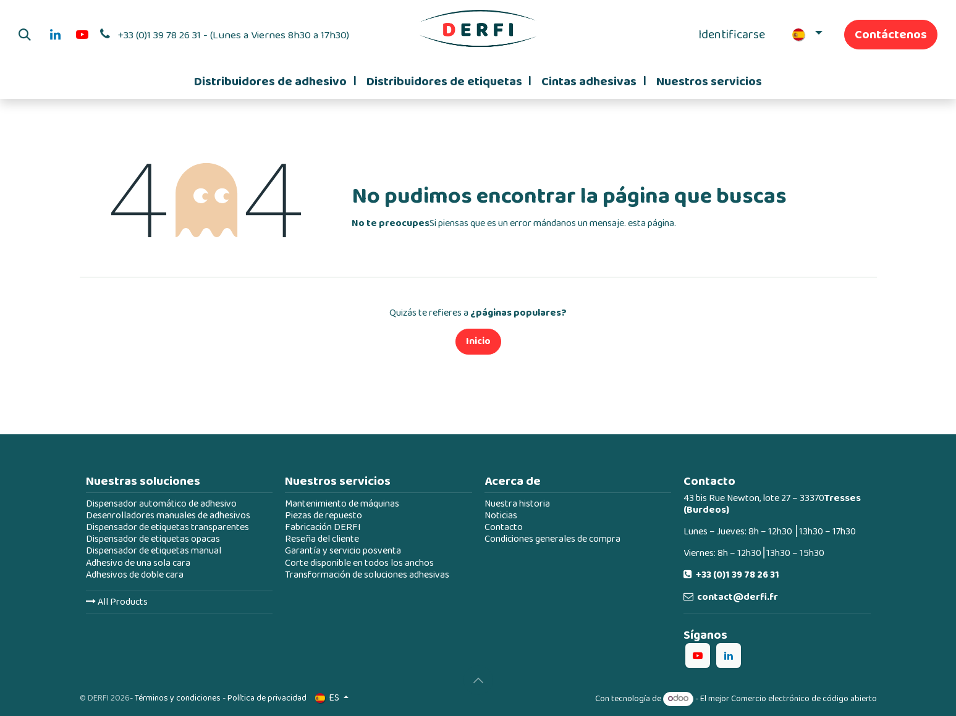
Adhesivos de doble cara (135, 575)
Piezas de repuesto (323, 515)
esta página (651, 223)
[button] (24, 34)
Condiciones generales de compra (552, 539)
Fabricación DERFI (323, 527)
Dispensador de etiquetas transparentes (167, 527)
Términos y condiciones (178, 698)
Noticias (500, 515)
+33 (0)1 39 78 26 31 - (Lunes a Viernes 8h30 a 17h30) (233, 35)
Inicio (478, 341)
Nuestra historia (517, 504)
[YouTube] (82, 34)
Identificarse (731, 34)
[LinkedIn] (55, 34)
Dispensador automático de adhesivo (161, 504)
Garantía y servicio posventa (343, 550)
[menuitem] (275, 81)
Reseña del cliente (322, 539)
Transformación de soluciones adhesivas (367, 575)
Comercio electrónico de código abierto (804, 698)
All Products (117, 602)
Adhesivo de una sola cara (138, 563)
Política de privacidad (267, 698)
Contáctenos (891, 34)
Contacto (503, 527)
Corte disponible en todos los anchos (359, 563)
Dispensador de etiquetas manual (153, 550)
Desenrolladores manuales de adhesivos (168, 515)
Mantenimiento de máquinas (342, 504)
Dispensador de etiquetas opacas (153, 539)
